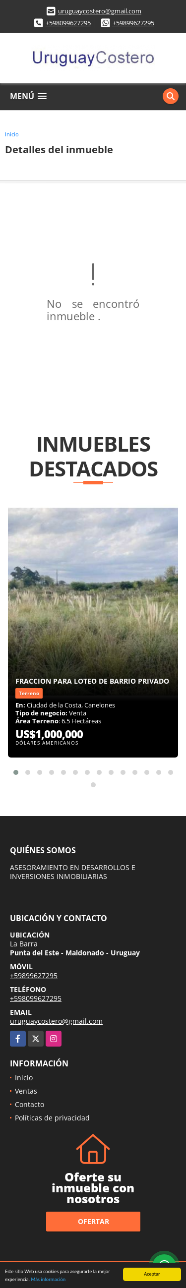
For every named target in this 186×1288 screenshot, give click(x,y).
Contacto (29, 1104)
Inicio (12, 134)
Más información (48, 1280)
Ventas (26, 1091)
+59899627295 (133, 22)
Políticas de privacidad (52, 1117)
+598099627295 (68, 22)
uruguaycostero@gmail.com (99, 10)
